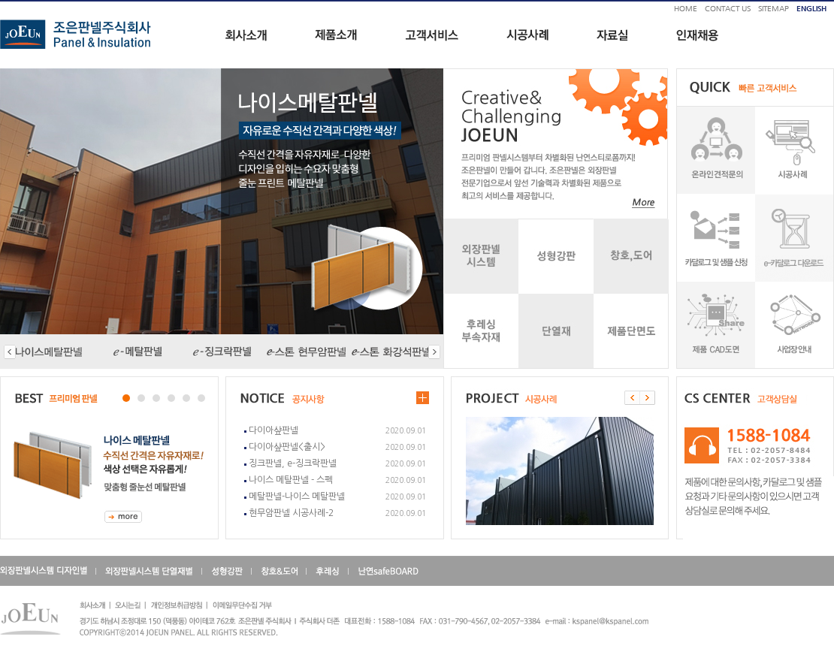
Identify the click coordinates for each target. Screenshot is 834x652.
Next (12, 458)
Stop (131, 383)
